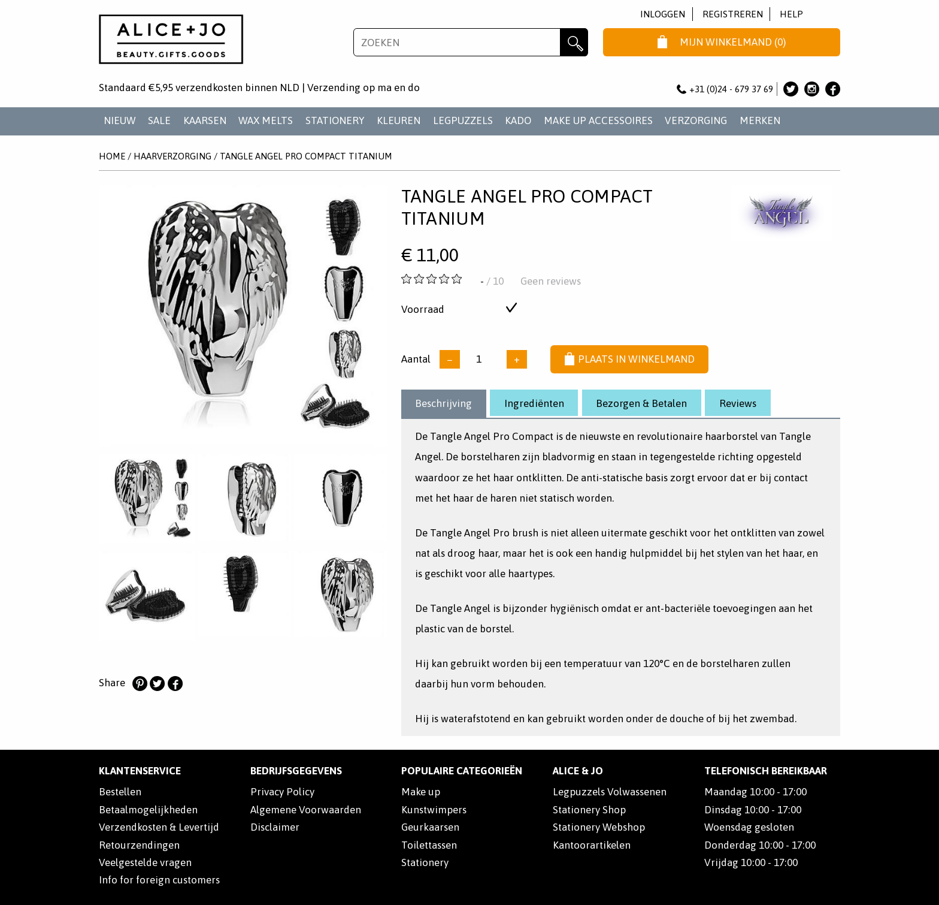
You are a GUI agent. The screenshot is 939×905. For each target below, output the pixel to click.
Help (791, 14)
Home (112, 156)
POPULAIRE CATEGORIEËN (461, 771)
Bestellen (120, 792)
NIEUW (120, 120)
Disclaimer (274, 827)
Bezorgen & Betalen (641, 403)
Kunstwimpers (434, 810)
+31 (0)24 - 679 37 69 (725, 89)
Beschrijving (443, 403)
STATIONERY (335, 120)
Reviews (737, 403)
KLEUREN (398, 120)
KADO (518, 120)
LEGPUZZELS (463, 120)
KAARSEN (204, 120)
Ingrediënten (534, 403)
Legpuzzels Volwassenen (610, 792)
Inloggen (662, 14)
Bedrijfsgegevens (296, 771)
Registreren (732, 14)
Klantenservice (140, 771)
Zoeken (574, 42)
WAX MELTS (265, 120)
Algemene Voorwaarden (305, 810)
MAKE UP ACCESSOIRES (598, 120)
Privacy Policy (282, 792)
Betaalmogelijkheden (148, 810)
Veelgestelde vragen (145, 862)
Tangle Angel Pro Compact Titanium (306, 156)
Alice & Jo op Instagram (811, 89)
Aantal (416, 359)
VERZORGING (696, 120)
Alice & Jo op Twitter (790, 89)
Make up (420, 792)
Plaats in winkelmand (630, 359)
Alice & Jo (578, 771)
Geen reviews (550, 281)
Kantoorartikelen (592, 845)
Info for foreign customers (159, 880)
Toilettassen (429, 845)
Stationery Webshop (599, 827)
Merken (760, 120)
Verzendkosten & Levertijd (159, 827)
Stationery (425, 862)
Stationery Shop (589, 810)
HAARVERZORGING (172, 156)
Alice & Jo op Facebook (832, 89)
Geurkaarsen (430, 827)
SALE (159, 120)
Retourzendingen (139, 845)
